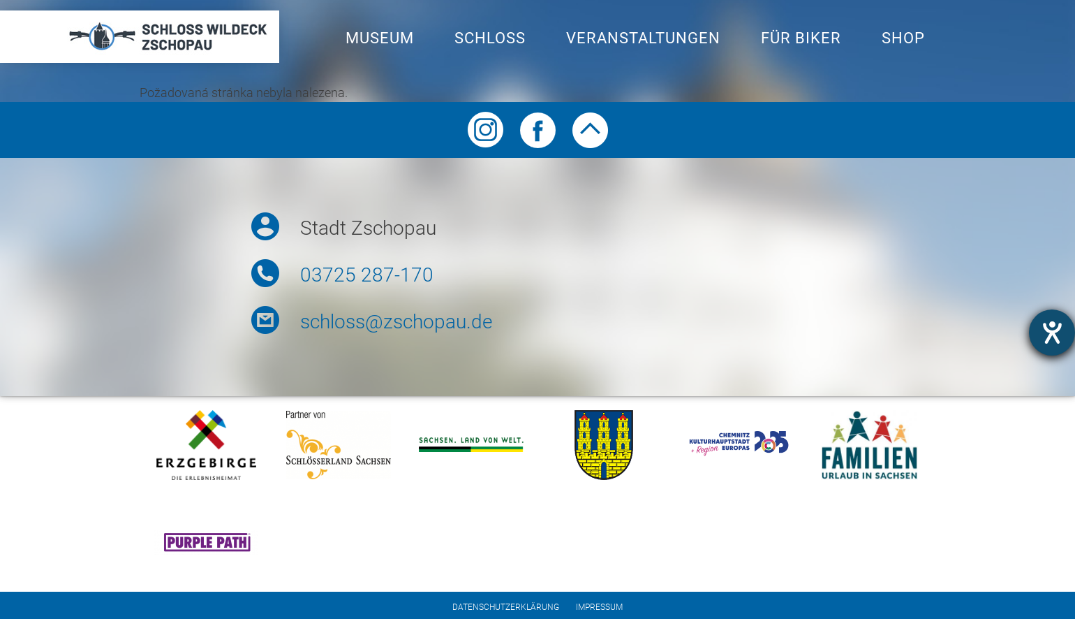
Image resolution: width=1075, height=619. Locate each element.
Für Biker (801, 38)
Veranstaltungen (643, 38)
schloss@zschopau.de (396, 321)
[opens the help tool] (1052, 333)
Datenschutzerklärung (505, 607)
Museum (380, 38)
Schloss (490, 38)
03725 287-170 (366, 274)
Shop (903, 38)
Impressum (599, 607)
